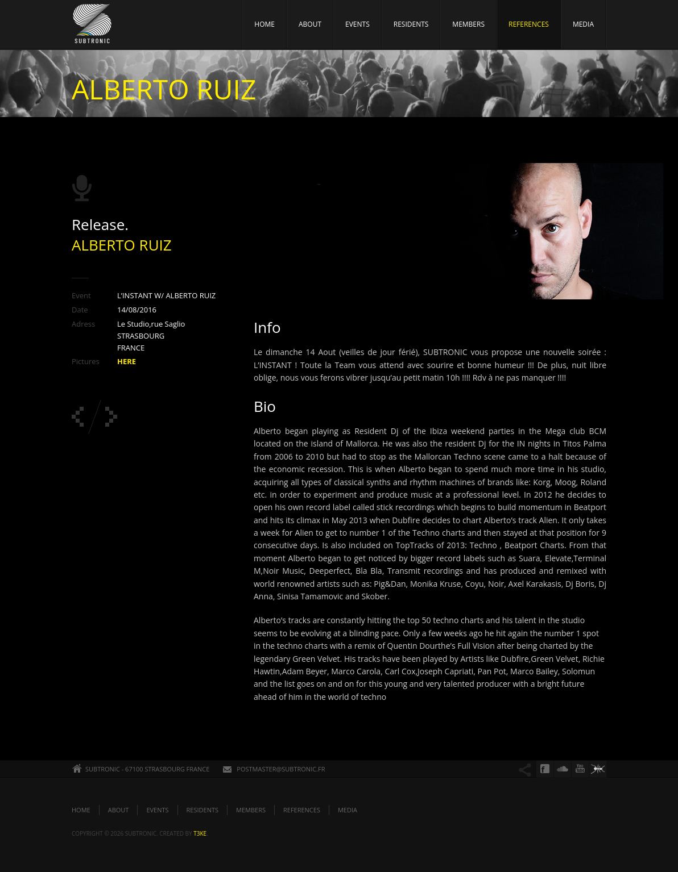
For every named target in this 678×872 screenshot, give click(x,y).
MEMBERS (468, 24)
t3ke (199, 833)
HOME (264, 24)
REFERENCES (529, 24)
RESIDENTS (411, 24)
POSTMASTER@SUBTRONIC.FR (281, 769)
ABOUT (310, 24)
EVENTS (357, 24)
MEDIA (583, 24)
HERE (126, 361)
